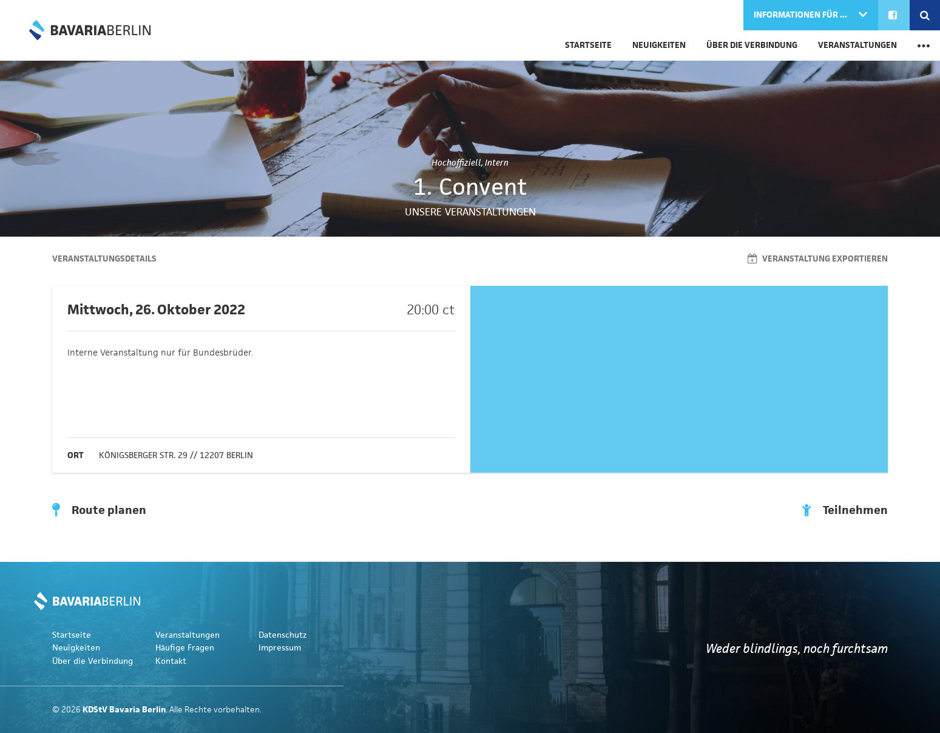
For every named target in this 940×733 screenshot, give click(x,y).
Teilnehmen (845, 510)
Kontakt (170, 661)
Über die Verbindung (751, 45)
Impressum (280, 648)
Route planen (99, 510)
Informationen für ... (801, 15)
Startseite (588, 45)
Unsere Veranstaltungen (470, 211)
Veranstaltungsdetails (104, 259)
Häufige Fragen (184, 648)
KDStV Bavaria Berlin (90, 30)
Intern (497, 162)
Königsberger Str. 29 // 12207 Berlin (176, 455)
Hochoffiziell (456, 162)
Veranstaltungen (857, 45)
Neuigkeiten (659, 45)
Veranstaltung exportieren (818, 259)
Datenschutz (283, 635)
